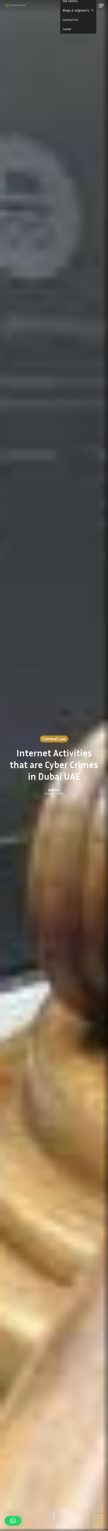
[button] (101, 5)
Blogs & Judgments (78, 10)
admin (54, 789)
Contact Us (70, 20)
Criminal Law (54, 738)
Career (67, 29)
